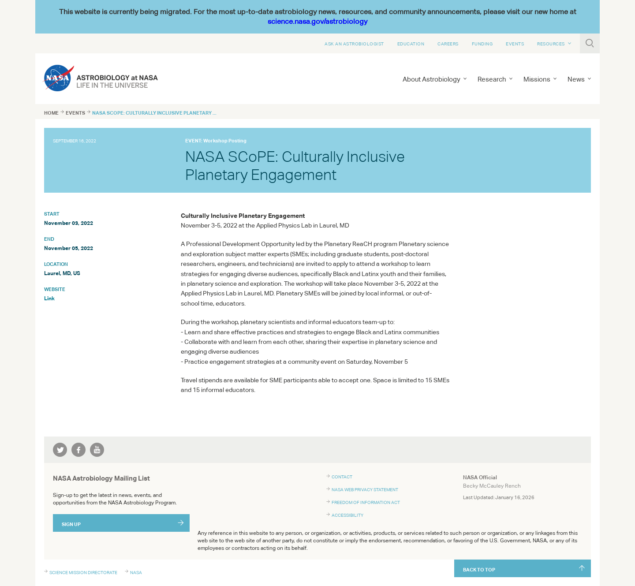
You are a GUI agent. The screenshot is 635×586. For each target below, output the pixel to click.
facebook (78, 450)
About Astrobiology (431, 79)
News (576, 79)
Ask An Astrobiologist (354, 43)
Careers (448, 43)
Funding (482, 43)
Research (492, 79)
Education (411, 43)
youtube (97, 450)
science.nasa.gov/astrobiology (317, 21)
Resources (551, 43)
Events (515, 43)
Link (49, 298)
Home (51, 113)
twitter (60, 450)
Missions (536, 79)
